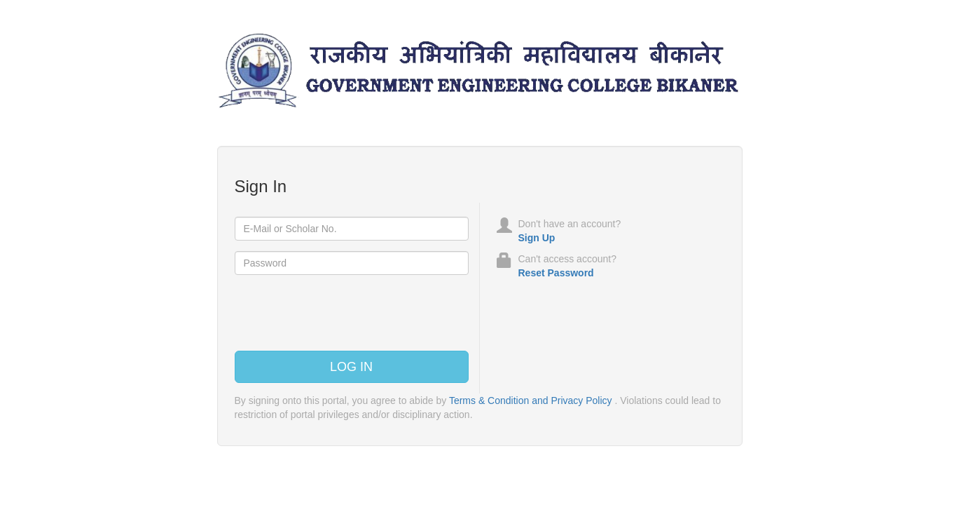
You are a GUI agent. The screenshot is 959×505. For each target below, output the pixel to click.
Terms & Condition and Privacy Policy (530, 400)
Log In (351, 367)
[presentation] (341, 312)
